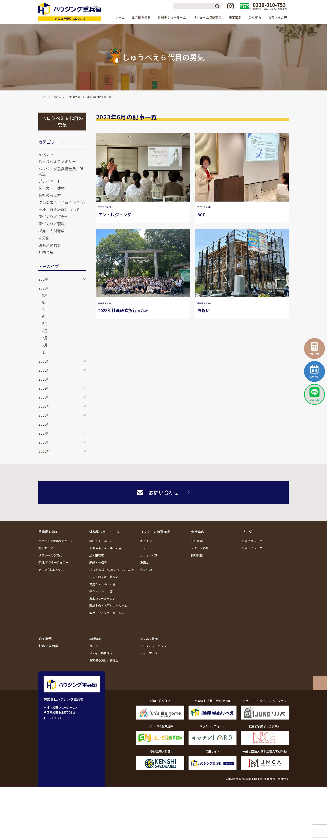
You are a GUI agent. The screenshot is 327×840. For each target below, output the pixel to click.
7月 (45, 309)
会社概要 (197, 541)
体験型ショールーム (104, 531)
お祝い (203, 310)
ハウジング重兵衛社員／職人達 (60, 171)
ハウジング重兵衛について (55, 541)
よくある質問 (149, 639)
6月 (45, 316)
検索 (218, 6)
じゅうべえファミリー (57, 161)
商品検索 (146, 570)
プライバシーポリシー (154, 646)
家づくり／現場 (51, 223)
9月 (45, 295)
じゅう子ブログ (252, 548)
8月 (45, 302)
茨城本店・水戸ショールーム (108, 605)
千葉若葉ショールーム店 (105, 548)
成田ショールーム (101, 541)
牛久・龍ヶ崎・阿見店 (103, 577)
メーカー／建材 (51, 188)
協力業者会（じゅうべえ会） (62, 202)
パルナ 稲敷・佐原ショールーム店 (111, 570)
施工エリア (45, 548)
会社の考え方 (49, 195)
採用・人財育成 (51, 230)
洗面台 (144, 562)
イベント (45, 154)
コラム (93, 646)
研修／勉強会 (49, 245)
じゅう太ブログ (252, 541)
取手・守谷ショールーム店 (106, 613)
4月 (45, 330)
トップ (42, 97)
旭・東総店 (96, 555)
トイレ (144, 548)
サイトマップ (149, 653)
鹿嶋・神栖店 (98, 562)
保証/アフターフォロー (53, 562)
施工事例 (235, 17)
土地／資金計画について (58, 209)
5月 (45, 323)
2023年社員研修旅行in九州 (123, 310)
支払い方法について (51, 570)
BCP (201, 215)
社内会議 (45, 252)
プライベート (49, 181)
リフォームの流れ (50, 555)
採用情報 (197, 555)
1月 (45, 352)
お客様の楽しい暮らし (103, 660)
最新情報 (95, 639)
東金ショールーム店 (102, 598)
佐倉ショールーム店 (102, 584)
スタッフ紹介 (200, 548)
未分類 (44, 238)
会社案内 (197, 531)
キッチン (146, 541)
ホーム (120, 17)
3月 (45, 337)
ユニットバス (149, 555)
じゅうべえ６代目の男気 (66, 97)
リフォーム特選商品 (155, 531)
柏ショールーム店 (101, 591)
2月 (45, 344)
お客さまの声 (277, 17)
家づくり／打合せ (53, 216)
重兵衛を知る (48, 531)
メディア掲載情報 (100, 653)
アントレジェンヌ (114, 215)
